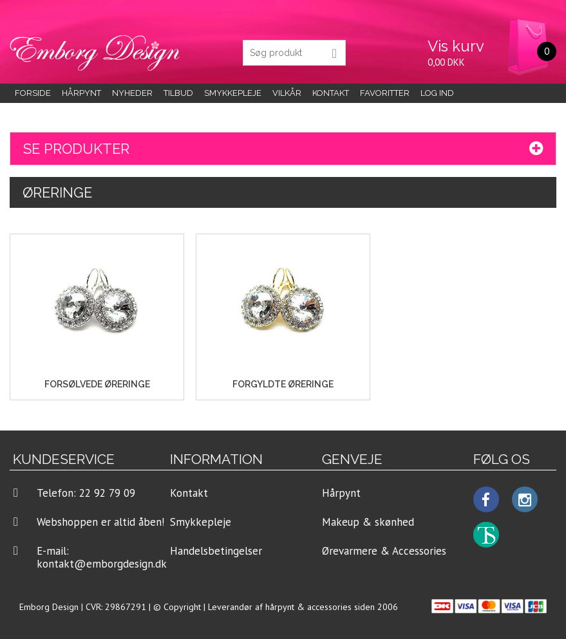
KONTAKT (330, 93)
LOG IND (437, 93)
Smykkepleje (232, 93)
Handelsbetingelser (216, 551)
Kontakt (189, 493)
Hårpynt (81, 93)
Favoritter (385, 93)
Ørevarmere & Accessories (384, 551)
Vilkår (286, 93)
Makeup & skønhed (368, 522)
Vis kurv (456, 46)
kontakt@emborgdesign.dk (102, 564)
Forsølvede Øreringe (97, 384)
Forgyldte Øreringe (283, 384)
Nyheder (132, 93)
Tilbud (178, 93)
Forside (33, 93)
